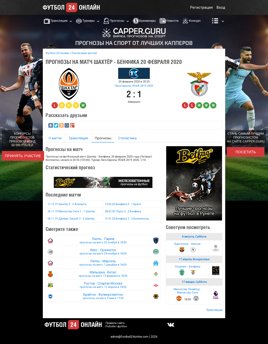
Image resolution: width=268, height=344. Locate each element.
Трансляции (58, 20)
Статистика (127, 138)
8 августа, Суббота (194, 236)
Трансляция (78, 138)
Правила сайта (115, 323)
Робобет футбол (116, 326)
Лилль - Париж (103, 240)
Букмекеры (147, 20)
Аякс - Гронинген (103, 251)
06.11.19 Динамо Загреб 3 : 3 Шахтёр (71, 218)
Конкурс (195, 20)
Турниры (88, 20)
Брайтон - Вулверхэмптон (103, 296)
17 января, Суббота (194, 282)
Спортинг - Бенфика (187, 266)
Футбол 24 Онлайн (57, 53)
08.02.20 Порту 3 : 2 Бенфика (123, 211)
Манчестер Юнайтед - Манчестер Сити (188, 291)
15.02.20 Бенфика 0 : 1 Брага (123, 204)
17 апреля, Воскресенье (194, 259)
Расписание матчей (84, 53)
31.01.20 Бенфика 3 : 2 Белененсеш (127, 218)
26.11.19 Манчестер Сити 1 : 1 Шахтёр (71, 211)
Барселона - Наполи (187, 244)
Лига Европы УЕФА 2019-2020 (134, 85)
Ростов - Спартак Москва (103, 285)
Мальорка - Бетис (103, 274)
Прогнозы (117, 20)
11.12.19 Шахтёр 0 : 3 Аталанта (67, 204)
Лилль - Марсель (103, 262)
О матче (55, 138)
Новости (172, 20)
